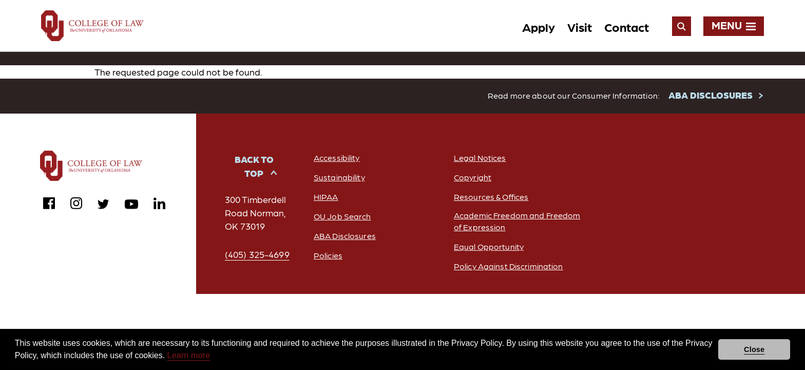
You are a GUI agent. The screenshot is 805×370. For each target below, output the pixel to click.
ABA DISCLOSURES (710, 95)
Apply (538, 26)
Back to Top (254, 166)
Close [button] (754, 349)
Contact (626, 26)
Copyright (472, 177)
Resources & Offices (491, 197)
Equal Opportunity (489, 247)
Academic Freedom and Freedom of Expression (517, 221)
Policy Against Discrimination (508, 266)
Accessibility (337, 158)
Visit (579, 26)
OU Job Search (342, 216)
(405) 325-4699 (257, 254)
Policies (328, 256)
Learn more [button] (188, 355)
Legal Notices (480, 158)
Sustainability (339, 177)
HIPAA (326, 197)
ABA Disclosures (345, 236)
